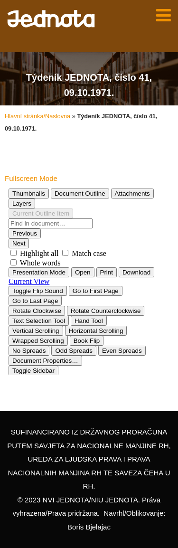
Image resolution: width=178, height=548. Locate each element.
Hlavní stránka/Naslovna (37, 116)
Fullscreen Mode (31, 178)
